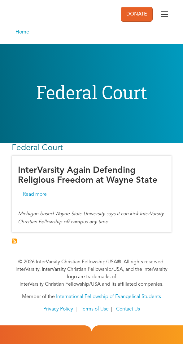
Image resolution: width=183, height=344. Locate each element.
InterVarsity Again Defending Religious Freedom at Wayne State (87, 175)
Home (22, 32)
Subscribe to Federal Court (14, 241)
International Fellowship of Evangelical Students (108, 296)
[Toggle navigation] (164, 14)
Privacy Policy (58, 309)
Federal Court (37, 148)
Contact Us (128, 309)
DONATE (136, 14)
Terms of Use (95, 309)
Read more (35, 194)
